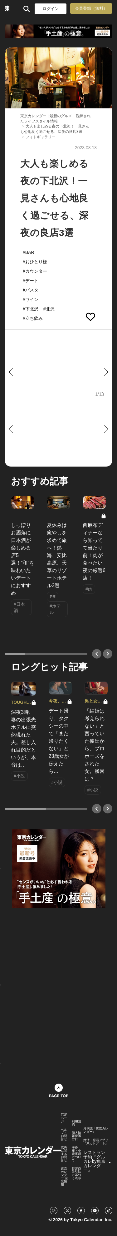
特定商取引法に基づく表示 (76, 1173)
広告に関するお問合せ (64, 1154)
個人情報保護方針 (76, 1136)
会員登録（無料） (91, 8)
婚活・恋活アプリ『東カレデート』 (95, 1142)
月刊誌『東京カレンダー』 (95, 1130)
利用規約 (76, 1123)
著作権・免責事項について (76, 1154)
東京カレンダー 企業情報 (64, 1176)
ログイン (50, 8)
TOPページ (64, 1118)
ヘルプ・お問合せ (64, 1134)
